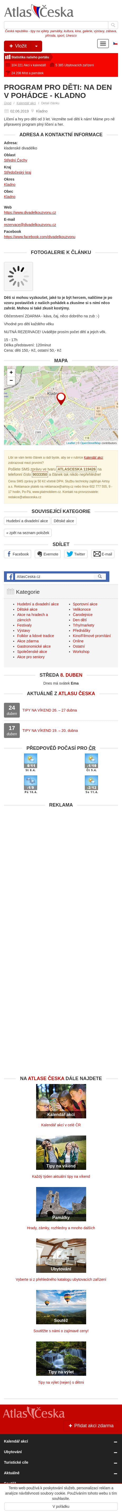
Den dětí (80, 620)
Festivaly (24, 625)
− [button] (11, 381)
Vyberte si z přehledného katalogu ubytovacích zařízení (61, 1279)
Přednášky (81, 630)
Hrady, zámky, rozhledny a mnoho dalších (61, 1228)
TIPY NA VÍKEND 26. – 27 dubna (49, 710)
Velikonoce (82, 609)
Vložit (25, 46)
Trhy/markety (83, 625)
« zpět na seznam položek (27, 533)
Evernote (47, 554)
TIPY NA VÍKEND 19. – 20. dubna (50, 730)
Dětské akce (64, 521)
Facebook (17, 554)
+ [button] (11, 373)
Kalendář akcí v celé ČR (61, 1125)
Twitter (76, 554)
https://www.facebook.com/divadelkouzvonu (39, 237)
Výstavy (23, 630)
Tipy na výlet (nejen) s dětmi (61, 1382)
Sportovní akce (85, 604)
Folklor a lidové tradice (35, 636)
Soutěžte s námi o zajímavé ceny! (61, 1331)
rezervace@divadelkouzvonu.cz (30, 225)
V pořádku (61, 1506)
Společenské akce (32, 651)
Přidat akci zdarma (91, 1425)
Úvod (7, 103)
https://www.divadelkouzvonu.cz (30, 212)
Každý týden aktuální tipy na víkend (61, 1176)
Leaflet (70, 443)
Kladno (10, 184)
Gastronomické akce (34, 646)
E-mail (103, 554)
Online (78, 641)
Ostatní (79, 646)
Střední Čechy (15, 160)
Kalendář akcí (26, 103)
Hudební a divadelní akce (27, 521)
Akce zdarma (28, 641)
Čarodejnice (83, 615)
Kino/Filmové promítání (92, 636)
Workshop (81, 651)
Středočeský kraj (17, 172)
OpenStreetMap (90, 443)
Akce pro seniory (31, 657)
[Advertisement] (61, 872)
